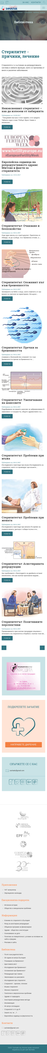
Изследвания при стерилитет (15, 980)
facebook (7, 3)
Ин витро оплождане (11, 1006)
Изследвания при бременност (15, 967)
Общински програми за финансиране (18, 927)
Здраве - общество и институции (16, 930)
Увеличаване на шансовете (14, 977)
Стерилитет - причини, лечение (15, 984)
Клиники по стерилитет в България (17, 920)
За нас (25, 2)
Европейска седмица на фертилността (18, 1016)
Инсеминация (9, 1003)
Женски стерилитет (11, 990)
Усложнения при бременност (14, 971)
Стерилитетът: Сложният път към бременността (23, 283)
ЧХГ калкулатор (10, 890)
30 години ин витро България (15, 958)
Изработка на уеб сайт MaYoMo (23, 1050)
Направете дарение (23, 744)
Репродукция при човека (13, 974)
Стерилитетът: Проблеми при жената (23, 519)
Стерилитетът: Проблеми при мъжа (23, 457)
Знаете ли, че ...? (10, 1013)
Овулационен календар (12, 893)
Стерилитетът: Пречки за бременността (20, 349)
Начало (19, 12)
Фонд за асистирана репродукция (16, 924)
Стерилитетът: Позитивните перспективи (22, 623)
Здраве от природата (12, 996)
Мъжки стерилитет (11, 987)
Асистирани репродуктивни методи (17, 1000)
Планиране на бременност (14, 961)
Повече (7, 127)
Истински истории (10, 905)
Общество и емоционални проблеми (17, 908)
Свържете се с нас (23, 764)
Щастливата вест (10, 964)
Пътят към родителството (13, 954)
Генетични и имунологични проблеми (17, 993)
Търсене (44, 3)
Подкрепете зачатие (23, 707)
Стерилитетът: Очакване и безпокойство (21, 227)
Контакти (36, 2)
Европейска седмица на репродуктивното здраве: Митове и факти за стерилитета (20, 166)
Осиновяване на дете (12, 933)
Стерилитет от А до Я (12, 1009)
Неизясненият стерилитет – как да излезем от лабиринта (23, 109)
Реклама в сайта (10, 942)
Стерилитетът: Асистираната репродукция (23, 565)
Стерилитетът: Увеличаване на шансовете (22, 401)
